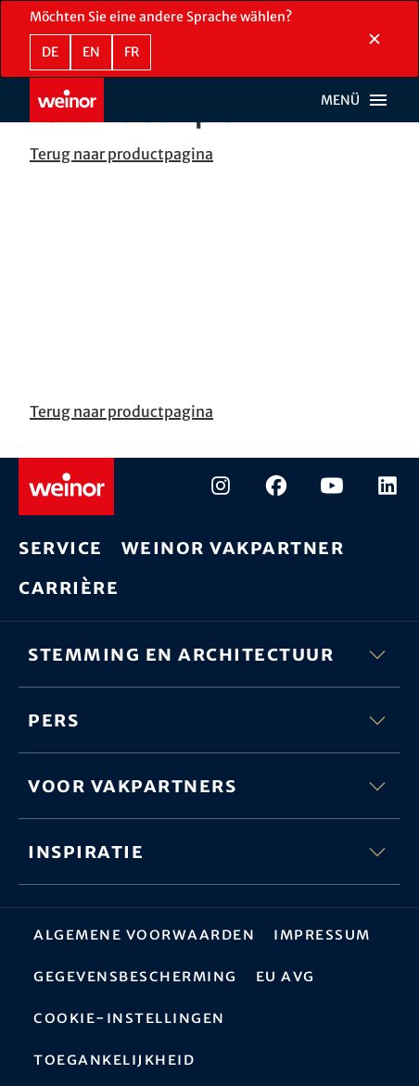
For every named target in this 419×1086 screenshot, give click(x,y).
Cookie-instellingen (129, 1017)
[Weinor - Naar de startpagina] (67, 100)
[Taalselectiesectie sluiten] (374, 39)
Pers (209, 720)
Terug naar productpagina (121, 154)
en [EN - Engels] (91, 52)
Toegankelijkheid (114, 1059)
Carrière (69, 587)
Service (61, 547)
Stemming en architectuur (209, 654)
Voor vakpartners (209, 786)
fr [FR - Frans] (131, 52)
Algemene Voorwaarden (144, 934)
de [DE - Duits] (50, 52)
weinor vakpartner (233, 547)
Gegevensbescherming (135, 975)
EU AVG (285, 975)
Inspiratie (209, 851)
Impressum (322, 934)
